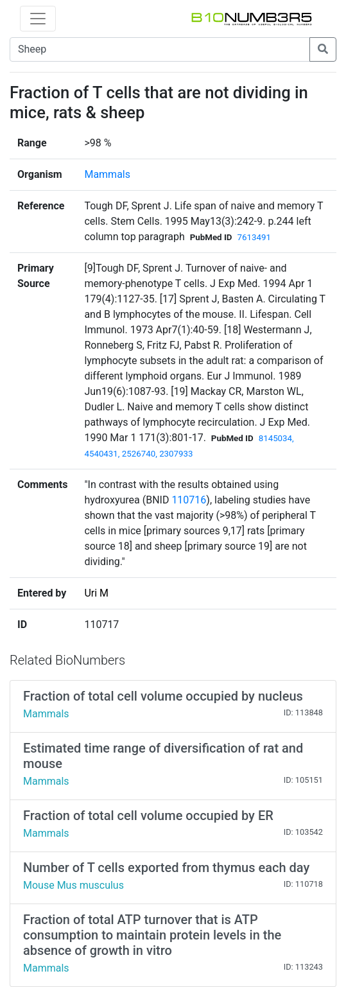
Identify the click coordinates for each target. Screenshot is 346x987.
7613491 (254, 237)
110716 (188, 500)
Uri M (96, 593)
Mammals (107, 174)
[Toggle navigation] (38, 18)
